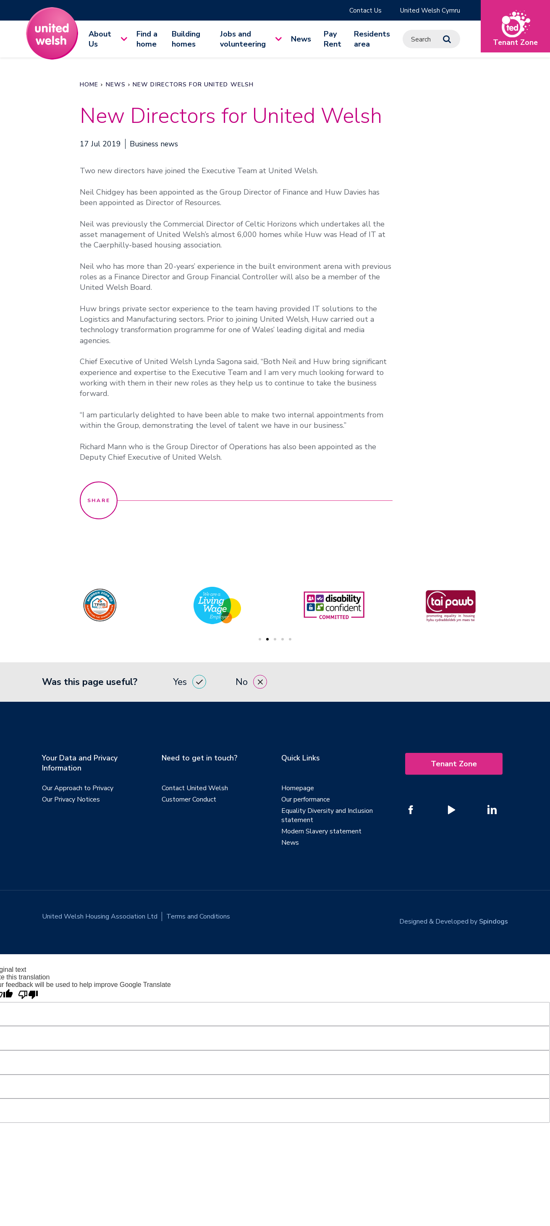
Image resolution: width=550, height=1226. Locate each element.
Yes (189, 683)
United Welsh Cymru (429, 10)
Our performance (305, 800)
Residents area (372, 39)
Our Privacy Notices (71, 800)
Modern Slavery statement (321, 832)
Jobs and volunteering (243, 39)
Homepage (297, 789)
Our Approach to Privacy (77, 789)
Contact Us (363, 10)
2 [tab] (267, 639)
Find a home (146, 39)
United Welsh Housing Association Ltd (99, 917)
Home (89, 85)
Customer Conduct (189, 800)
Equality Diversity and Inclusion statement (327, 816)
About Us (100, 39)
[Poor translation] (28, 991)
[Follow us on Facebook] (410, 810)
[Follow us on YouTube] (451, 810)
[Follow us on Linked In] (492, 810)
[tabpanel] (333, 606)
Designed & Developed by (453, 917)
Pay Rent (332, 39)
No (251, 683)
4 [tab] (282, 639)
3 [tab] (275, 639)
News (301, 39)
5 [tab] (290, 639)
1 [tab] (260, 639)
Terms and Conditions (198, 917)
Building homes (186, 39)
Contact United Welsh (195, 789)
